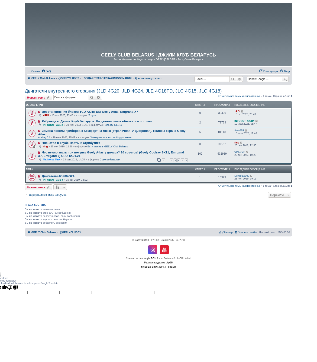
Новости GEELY (113, 124)
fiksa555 (239, 130)
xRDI (46, 115)
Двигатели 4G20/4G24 (58, 176)
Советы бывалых (110, 159)
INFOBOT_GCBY (53, 124)
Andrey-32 (44, 137)
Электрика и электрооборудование (110, 137)
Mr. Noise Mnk (51, 159)
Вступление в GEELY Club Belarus (107, 146)
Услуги (92, 115)
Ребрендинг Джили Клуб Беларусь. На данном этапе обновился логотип (97, 121)
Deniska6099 (241, 175)
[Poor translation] (12, 288)
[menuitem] (46, 71)
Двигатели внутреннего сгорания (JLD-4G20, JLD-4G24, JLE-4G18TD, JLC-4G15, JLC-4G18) (123, 90)
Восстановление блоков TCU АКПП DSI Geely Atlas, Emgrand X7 (90, 111)
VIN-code (239, 152)
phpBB (150, 258)
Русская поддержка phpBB (158, 262)
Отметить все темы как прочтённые (239, 96)
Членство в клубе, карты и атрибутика (71, 143)
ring (45, 146)
